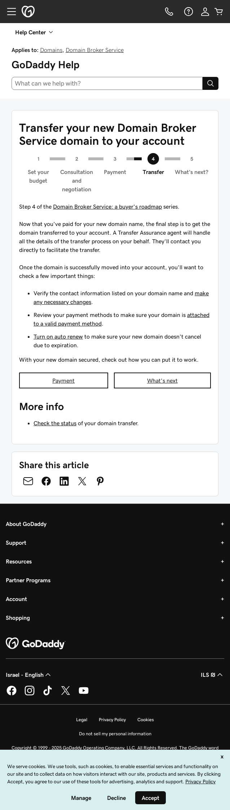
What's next (162, 380)
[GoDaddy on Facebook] (11, 694)
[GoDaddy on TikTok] (47, 694)
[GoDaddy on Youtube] (83, 694)
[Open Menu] (9, 11)
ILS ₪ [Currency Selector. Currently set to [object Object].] (212, 674)
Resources (19, 561)
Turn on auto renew (58, 336)
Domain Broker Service (95, 50)
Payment (63, 380)
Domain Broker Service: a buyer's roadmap (107, 206)
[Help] (188, 11)
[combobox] (107, 83)
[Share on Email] (28, 481)
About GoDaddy (26, 524)
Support (16, 542)
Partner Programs (28, 580)
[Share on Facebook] (46, 481)
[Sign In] (205, 11)
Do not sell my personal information (115, 733)
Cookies (145, 719)
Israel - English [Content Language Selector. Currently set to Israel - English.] (29, 674)
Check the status (55, 423)
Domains (51, 50)
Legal (81, 719)
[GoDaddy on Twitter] (65, 694)
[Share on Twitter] (82, 481)
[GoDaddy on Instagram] (29, 694)
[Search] (210, 83)
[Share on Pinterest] (100, 481)
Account (16, 599)
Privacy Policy (112, 719)
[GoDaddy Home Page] (36, 643)
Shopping (18, 617)
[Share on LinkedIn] (64, 481)
